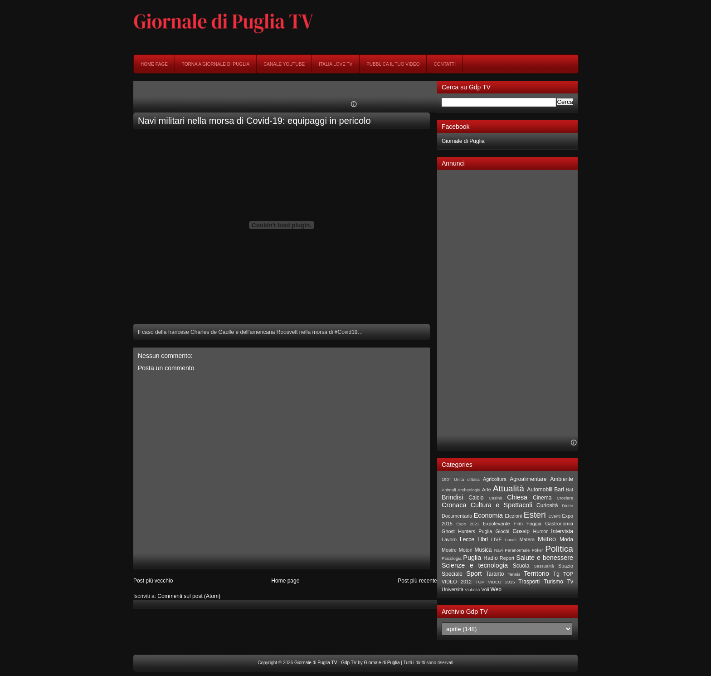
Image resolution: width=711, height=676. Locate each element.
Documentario (457, 516)
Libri (482, 539)
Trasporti (529, 581)
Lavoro (449, 539)
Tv (570, 581)
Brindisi (452, 497)
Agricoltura (494, 479)
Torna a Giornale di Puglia (215, 64)
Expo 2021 (467, 523)
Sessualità (544, 565)
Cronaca (454, 505)
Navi (498, 550)
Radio (490, 558)
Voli (485, 589)
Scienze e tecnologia (475, 565)
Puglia (472, 557)
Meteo (547, 539)
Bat (569, 489)
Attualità (508, 488)
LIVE (496, 539)
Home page (154, 64)
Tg (556, 574)
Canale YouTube (284, 64)
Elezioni (513, 516)
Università (452, 589)
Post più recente (417, 581)
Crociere (565, 497)
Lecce (467, 539)
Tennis (514, 574)
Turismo (553, 581)
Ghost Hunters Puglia (467, 531)
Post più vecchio (153, 581)
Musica (483, 550)
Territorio (536, 573)
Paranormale (517, 550)
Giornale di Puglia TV (315, 662)
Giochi (503, 531)
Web (496, 589)
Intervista (562, 531)
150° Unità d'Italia (461, 479)
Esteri (535, 514)
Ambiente (561, 479)
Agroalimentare (528, 479)
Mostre (449, 550)
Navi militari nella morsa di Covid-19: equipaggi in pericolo (254, 121)
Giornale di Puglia (463, 141)
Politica (559, 549)
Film (518, 523)
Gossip (521, 531)
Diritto (567, 505)
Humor (540, 531)
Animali (449, 489)
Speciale (452, 574)
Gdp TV (348, 662)
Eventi (555, 516)
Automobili (539, 489)
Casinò (495, 497)
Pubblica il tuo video (392, 64)
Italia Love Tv (335, 64)
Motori (465, 550)
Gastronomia (559, 523)
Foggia (533, 523)
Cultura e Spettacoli (501, 505)
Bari (559, 489)
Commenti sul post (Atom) (188, 596)
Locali (510, 539)
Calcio (475, 498)
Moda (566, 539)
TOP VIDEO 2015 (495, 581)
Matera (527, 539)
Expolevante (496, 523)
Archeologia (469, 489)
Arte (486, 489)
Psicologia (452, 558)
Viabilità (472, 589)
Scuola (521, 566)
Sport (474, 573)
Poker (537, 550)
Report (507, 558)
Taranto (495, 574)
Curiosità (547, 505)
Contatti (444, 64)
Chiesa (517, 497)
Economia (488, 515)
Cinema (542, 498)
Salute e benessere (544, 557)
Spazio (565, 565)
